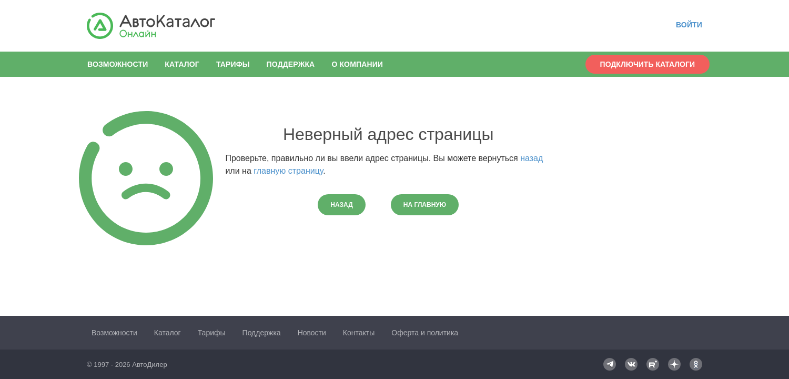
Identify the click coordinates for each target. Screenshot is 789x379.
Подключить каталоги (647, 64)
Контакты (359, 332)
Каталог (182, 64)
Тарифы (233, 64)
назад (531, 158)
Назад (341, 204)
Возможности (117, 64)
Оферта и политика (424, 332)
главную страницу (288, 170)
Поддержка (291, 64)
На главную (424, 204)
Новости (312, 332)
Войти (689, 25)
